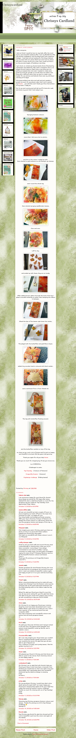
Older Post (51, 730)
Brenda (21, 712)
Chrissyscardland (12, 4)
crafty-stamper (24, 542)
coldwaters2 (23, 663)
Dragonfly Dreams (32, 474)
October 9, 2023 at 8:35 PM (29, 524)
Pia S (20, 622)
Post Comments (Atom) (40, 734)
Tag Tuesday (28, 470)
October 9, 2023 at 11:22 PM (29, 562)
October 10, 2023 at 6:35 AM (29, 632)
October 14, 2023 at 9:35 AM (29, 708)
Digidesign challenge (30, 477)
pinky (20, 681)
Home (36, 730)
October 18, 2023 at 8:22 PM (29, 720)
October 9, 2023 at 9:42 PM (29, 539)
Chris (20, 603)
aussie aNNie (23, 510)
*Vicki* (21, 580)
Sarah (21, 652)
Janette (21, 565)
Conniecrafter (23, 635)
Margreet (22, 528)
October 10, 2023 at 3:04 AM (29, 599)
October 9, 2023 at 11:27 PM (29, 576)
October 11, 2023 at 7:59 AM (29, 677)
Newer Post (20, 730)
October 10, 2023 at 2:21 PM (29, 648)
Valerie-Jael (22, 495)
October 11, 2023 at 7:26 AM (29, 659)
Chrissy (66, 47)
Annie (21, 83)
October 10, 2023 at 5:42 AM (29, 619)
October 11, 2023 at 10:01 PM (29, 695)
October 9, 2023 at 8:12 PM (28, 506)
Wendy (21, 699)
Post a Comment (23, 723)
